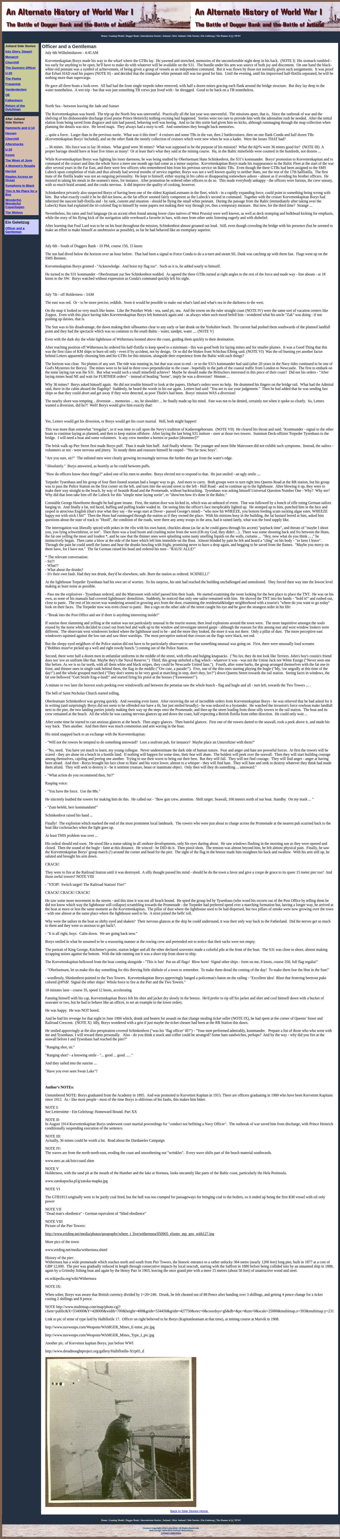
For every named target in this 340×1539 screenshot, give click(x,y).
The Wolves (14, 212)
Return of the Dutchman (15, 107)
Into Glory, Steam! (18, 51)
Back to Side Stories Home (189, 1511)
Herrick (10, 171)
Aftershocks (14, 144)
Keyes (10, 155)
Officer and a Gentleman (15, 230)
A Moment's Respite (20, 166)
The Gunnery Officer (20, 68)
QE (7, 95)
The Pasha (13, 78)
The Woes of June (18, 160)
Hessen (11, 133)
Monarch (12, 57)
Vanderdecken (16, 89)
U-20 (8, 73)
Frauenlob (13, 84)
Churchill (12, 62)
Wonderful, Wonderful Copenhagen (15, 203)
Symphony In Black (19, 185)
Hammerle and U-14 (20, 128)
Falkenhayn (14, 100)
